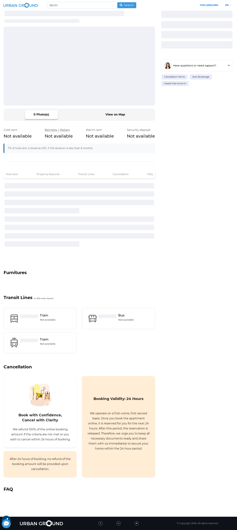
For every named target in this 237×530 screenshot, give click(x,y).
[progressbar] (64, 13)
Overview (12, 174)
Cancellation (121, 174)
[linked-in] (118, 523)
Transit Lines (86, 174)
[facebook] (100, 523)
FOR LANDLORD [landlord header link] (209, 5)
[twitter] (137, 523)
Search (127, 5)
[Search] (92, 5)
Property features (48, 174)
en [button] (227, 5)
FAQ (150, 174)
